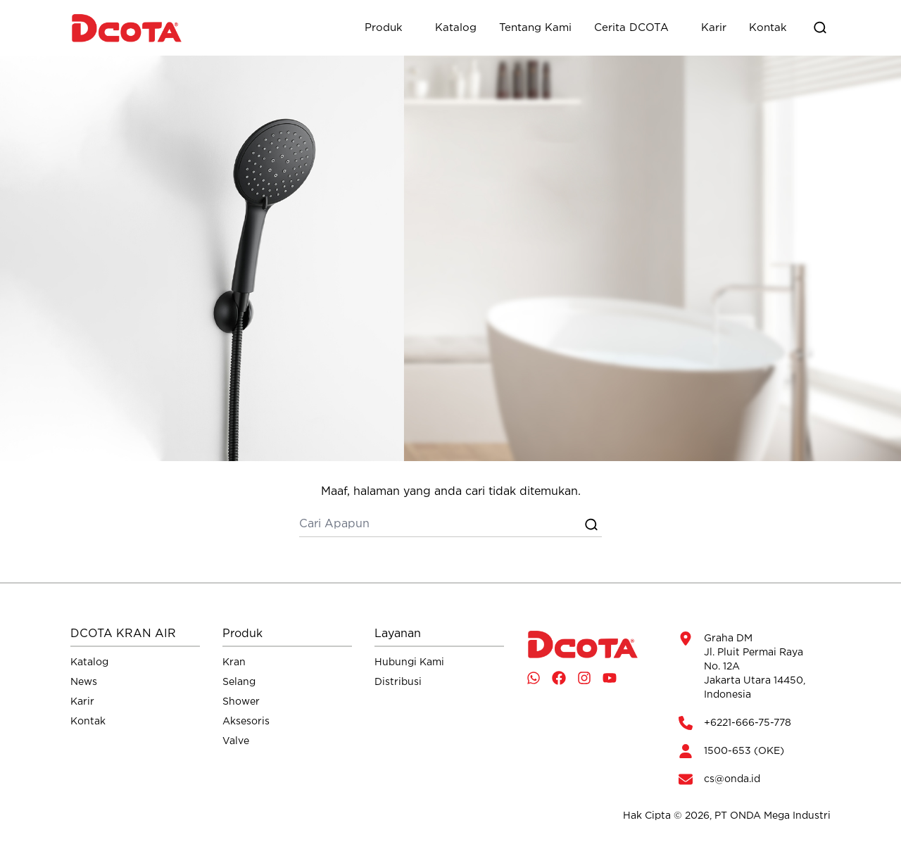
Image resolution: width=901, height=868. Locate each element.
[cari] (440, 524)
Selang (239, 682)
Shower (241, 702)
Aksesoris (246, 721)
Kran (234, 662)
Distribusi (398, 682)
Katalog (456, 27)
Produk (384, 27)
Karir (713, 27)
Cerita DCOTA (631, 27)
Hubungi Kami (409, 662)
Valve (235, 741)
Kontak (768, 27)
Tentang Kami (535, 27)
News (83, 682)
